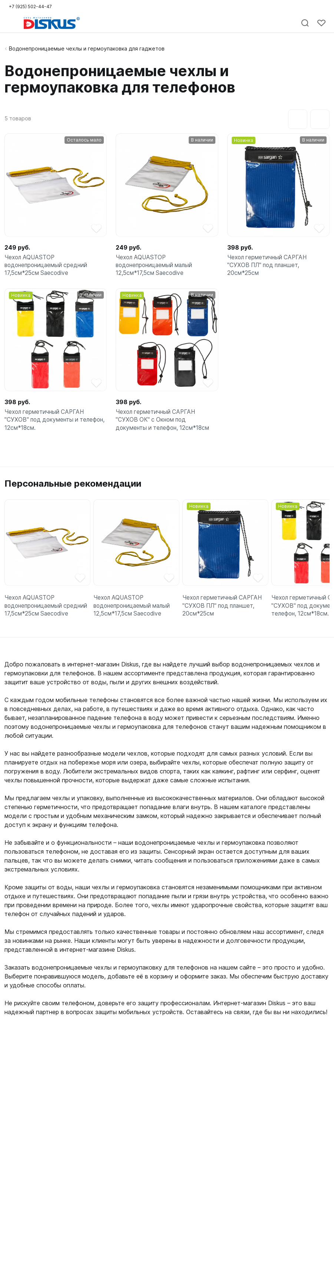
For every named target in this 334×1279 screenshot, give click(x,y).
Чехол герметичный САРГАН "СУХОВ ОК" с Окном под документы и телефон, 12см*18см (164, 424)
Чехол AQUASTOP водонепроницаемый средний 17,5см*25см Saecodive (47, 266)
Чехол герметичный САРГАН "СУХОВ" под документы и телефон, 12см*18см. (45, 424)
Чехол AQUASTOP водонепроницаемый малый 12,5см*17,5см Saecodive (156, 266)
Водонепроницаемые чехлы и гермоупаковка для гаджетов (87, 48)
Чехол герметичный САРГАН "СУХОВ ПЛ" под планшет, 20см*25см (268, 266)
